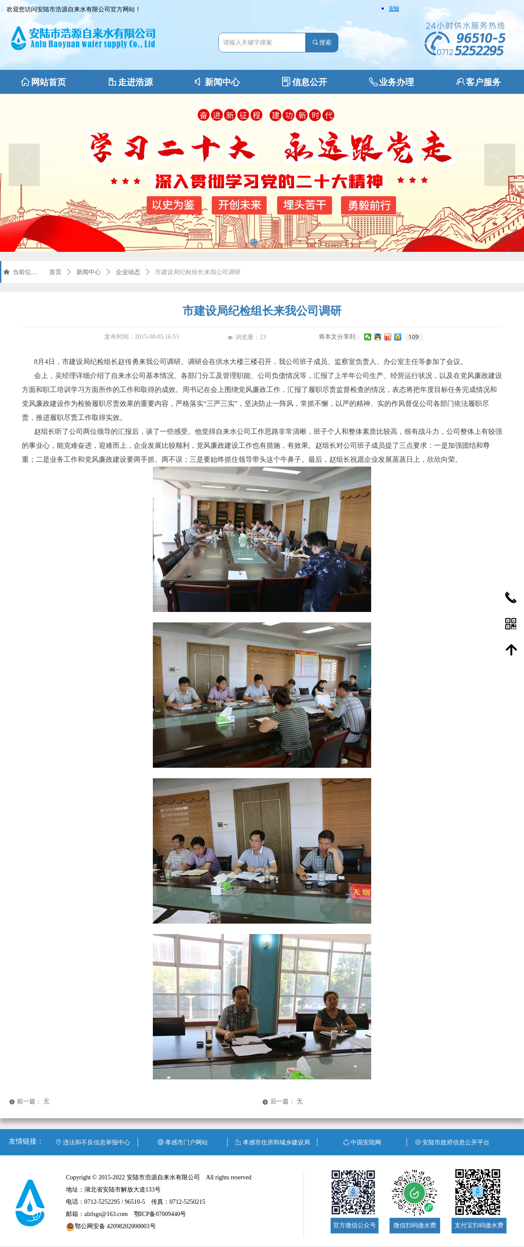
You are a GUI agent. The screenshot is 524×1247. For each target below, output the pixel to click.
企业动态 (128, 272)
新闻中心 (88, 272)
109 (413, 336)
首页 (55, 272)
